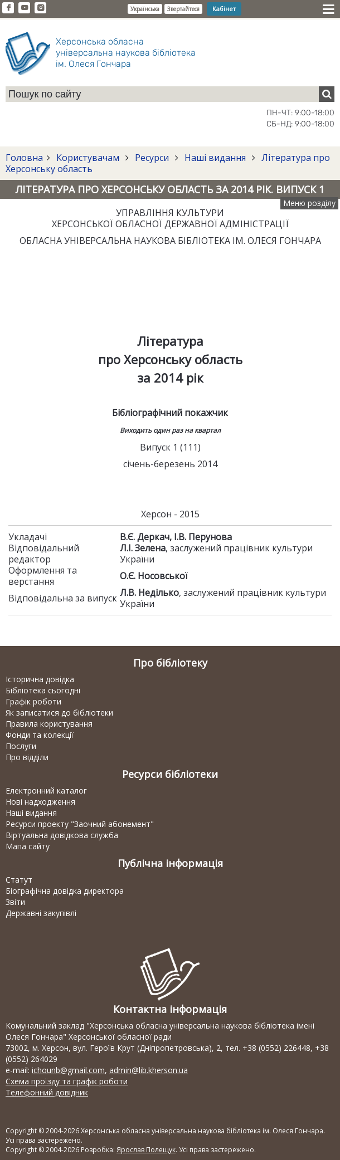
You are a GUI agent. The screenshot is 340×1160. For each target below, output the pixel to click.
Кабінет (224, 8)
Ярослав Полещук (146, 1149)
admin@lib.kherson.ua (148, 1070)
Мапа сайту (28, 846)
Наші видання (215, 157)
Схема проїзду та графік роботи (67, 1081)
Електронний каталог (46, 790)
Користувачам (88, 157)
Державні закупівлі (41, 913)
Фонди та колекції (40, 735)
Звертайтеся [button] (183, 9)
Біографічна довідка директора (65, 890)
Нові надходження (40, 801)
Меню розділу (309, 203)
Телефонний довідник (47, 1092)
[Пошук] (326, 94)
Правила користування (49, 723)
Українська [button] (144, 9)
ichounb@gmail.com (68, 1070)
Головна (24, 157)
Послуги (21, 746)
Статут (19, 879)
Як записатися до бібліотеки (59, 712)
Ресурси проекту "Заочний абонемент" (80, 824)
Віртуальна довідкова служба (62, 835)
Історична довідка (40, 679)
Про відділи (27, 757)
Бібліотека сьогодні (43, 690)
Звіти (15, 902)
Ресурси (152, 157)
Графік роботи (33, 701)
